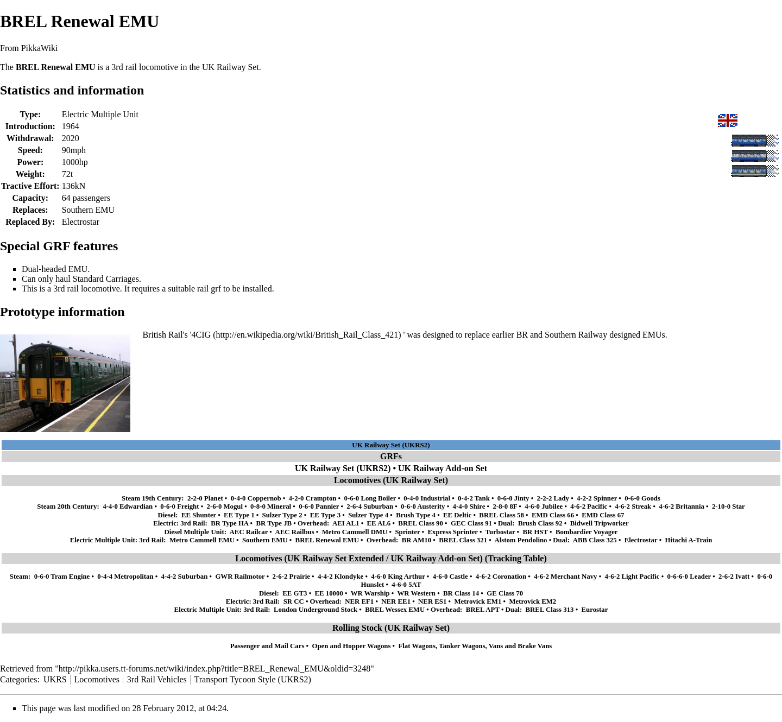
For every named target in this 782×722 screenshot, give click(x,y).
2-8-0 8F (505, 506)
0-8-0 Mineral (270, 506)
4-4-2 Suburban (184, 576)
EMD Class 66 (553, 515)
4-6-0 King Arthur (398, 576)
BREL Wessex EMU (395, 609)
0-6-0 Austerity (423, 506)
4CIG (201, 334)
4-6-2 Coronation (501, 576)
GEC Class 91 (471, 523)
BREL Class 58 (501, 515)
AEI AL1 (345, 523)
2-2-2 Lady (553, 498)
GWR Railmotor (239, 576)
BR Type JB (274, 523)
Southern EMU (88, 209)
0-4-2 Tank (474, 498)
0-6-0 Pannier (319, 506)
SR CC (293, 601)
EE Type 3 (325, 515)
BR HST (535, 532)
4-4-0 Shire (469, 506)
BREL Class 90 (420, 523)
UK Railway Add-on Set (442, 468)
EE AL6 (379, 523)
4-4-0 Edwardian (128, 506)
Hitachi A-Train (688, 540)
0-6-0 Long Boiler (370, 498)
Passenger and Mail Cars (267, 646)
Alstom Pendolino (520, 540)
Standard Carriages (106, 278)
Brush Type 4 (416, 515)
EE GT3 (294, 593)
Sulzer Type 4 (368, 515)
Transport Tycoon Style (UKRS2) (252, 679)
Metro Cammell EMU (202, 540)
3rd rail (66, 288)
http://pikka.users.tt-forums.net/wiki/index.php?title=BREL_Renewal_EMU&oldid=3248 (214, 668)
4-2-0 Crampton (313, 498)
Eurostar (595, 609)
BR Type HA (229, 523)
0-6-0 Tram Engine (62, 576)
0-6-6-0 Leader (689, 576)
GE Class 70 (505, 593)
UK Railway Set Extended (335, 558)
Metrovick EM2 (532, 601)
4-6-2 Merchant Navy (565, 576)
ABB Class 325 (595, 540)
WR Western (416, 593)
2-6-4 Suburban (369, 506)
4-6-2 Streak (633, 506)
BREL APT (483, 609)
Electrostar (80, 221)
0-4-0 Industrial (426, 498)
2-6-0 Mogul (225, 506)
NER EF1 (359, 601)
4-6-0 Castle (450, 576)
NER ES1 (432, 601)
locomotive (158, 67)
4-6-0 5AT (406, 584)
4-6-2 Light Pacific (632, 576)
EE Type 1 (239, 515)
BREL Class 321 (463, 540)
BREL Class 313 (550, 609)
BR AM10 (416, 540)
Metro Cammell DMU (355, 532)
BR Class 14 (461, 593)
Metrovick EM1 (477, 601)
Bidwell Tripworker (599, 523)
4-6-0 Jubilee (544, 506)
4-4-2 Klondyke (340, 576)
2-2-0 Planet (205, 498)
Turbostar (500, 532)
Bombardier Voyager (587, 532)
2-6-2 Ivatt (733, 576)
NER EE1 (396, 601)
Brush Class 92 (540, 523)
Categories (18, 679)
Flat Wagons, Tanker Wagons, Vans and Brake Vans (475, 646)
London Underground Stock (315, 609)
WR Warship (370, 593)
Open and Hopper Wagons (351, 646)
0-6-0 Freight (179, 506)
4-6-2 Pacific (588, 506)
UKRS (55, 679)
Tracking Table (516, 558)
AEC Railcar (249, 532)
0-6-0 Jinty (513, 498)
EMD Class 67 (603, 515)
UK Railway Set (230, 67)
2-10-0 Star (728, 506)
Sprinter (407, 532)
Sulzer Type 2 (282, 515)
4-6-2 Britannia (681, 506)
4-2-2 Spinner (597, 498)
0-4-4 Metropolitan (125, 576)
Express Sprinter (452, 532)
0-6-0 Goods (642, 498)
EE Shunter (198, 515)
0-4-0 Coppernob (256, 498)
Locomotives (97, 679)
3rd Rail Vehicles (157, 679)
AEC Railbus (294, 532)
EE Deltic (457, 515)
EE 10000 (329, 593)
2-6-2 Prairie (291, 576)
